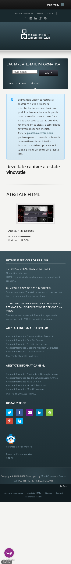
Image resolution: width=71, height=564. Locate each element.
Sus (64, 486)
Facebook (19, 412)
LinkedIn (34, 18)
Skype (44, 18)
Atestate (23, 83)
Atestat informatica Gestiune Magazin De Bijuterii (32, 347)
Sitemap (40, 13)
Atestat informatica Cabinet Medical (25, 351)
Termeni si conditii (33, 496)
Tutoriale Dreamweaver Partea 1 (28, 268)
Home (11, 83)
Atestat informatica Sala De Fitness (24, 340)
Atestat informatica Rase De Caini (23, 381)
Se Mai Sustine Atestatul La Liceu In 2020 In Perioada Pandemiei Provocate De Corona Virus (34, 307)
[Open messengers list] (9, 553)
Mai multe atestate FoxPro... (22, 356)
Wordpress (49, 412)
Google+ (39, 18)
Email (29, 412)
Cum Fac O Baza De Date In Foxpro (28, 288)
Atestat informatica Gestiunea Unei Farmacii (29, 336)
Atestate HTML (34, 493)
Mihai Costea (48, 476)
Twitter (9, 412)
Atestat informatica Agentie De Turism (26, 344)
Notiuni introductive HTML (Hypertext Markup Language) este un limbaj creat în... (33, 277)
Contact (51, 13)
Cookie (7, 562)
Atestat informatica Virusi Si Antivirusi (26, 385)
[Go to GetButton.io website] (9, 560)
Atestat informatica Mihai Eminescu (25, 389)
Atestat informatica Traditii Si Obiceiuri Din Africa (32, 377)
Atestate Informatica (24, 13)
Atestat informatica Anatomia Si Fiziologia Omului (32, 374)
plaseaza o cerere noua (40, 133)
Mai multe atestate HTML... (21, 393)
